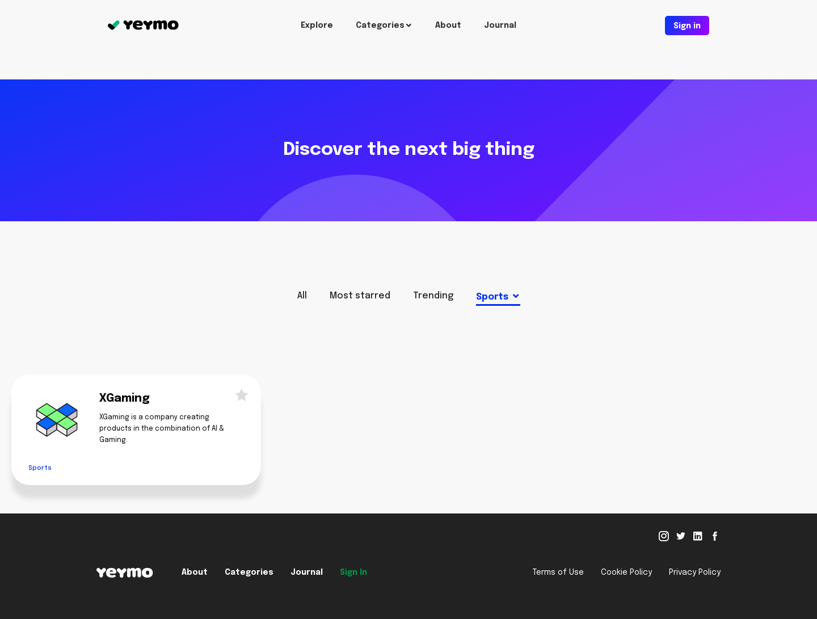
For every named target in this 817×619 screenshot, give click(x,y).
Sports (492, 297)
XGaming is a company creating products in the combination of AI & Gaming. (161, 429)
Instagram (663, 536)
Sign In (353, 572)
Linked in (698, 536)
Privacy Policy (695, 572)
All (302, 296)
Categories (380, 26)
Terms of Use (558, 572)
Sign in (687, 26)
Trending (433, 296)
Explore (317, 26)
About (448, 26)
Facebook (715, 536)
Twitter (681, 536)
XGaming (124, 399)
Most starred (360, 296)
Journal (500, 26)
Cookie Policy (626, 572)
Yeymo (143, 25)
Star (238, 394)
